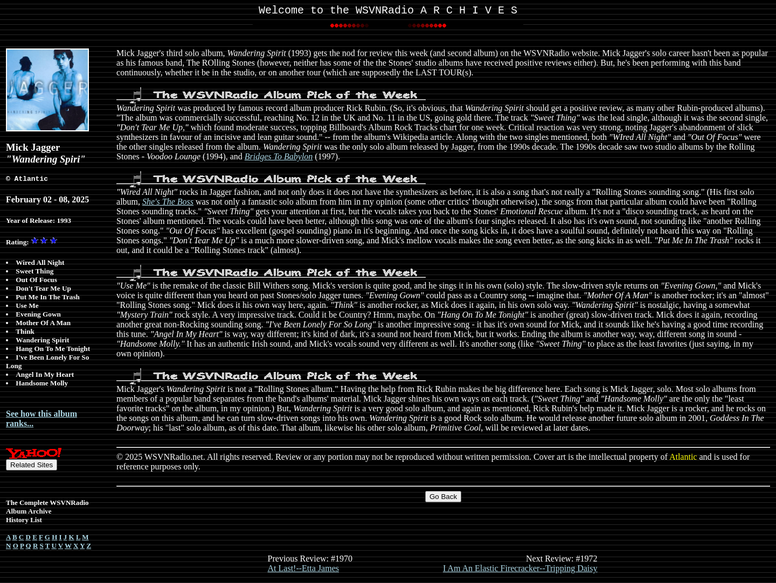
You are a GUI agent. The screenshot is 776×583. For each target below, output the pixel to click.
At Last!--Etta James (303, 570)
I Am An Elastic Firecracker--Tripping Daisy (520, 570)
